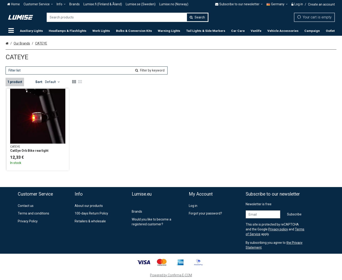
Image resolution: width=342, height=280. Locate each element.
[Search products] (127, 17)
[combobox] (127, 17)
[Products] (11, 31)
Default (52, 82)
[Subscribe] (294, 214)
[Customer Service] (38, 4)
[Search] (197, 17)
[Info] (61, 4)
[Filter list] (87, 70)
